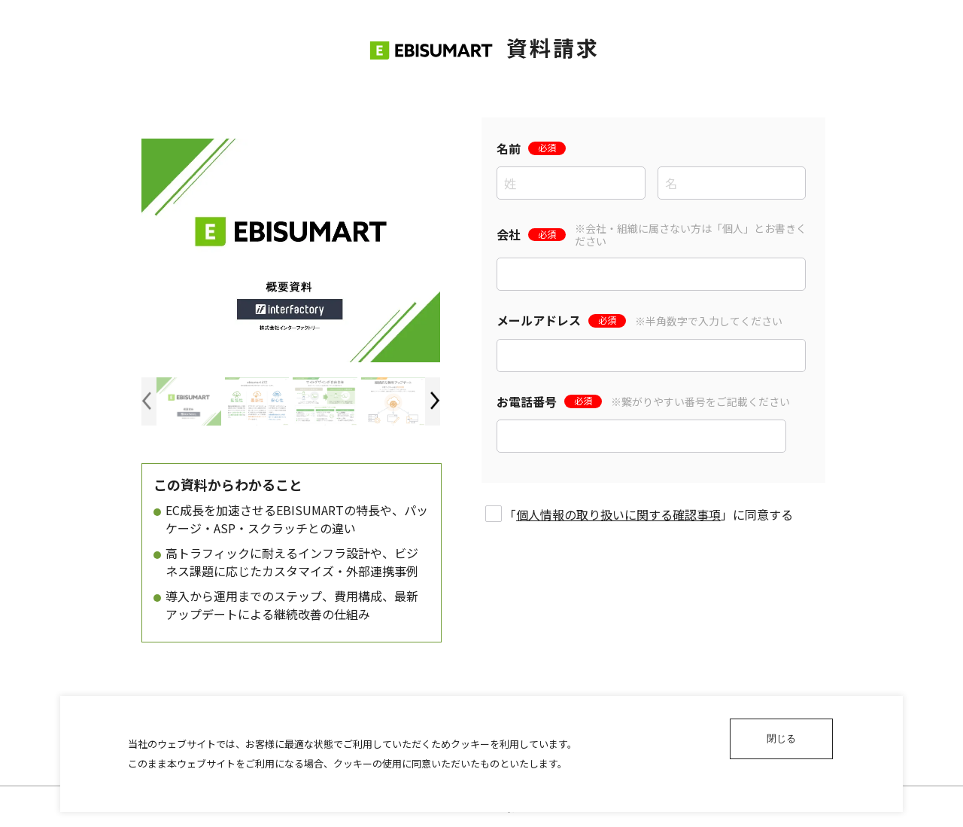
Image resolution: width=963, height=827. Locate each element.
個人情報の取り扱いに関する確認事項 (618, 514)
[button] (435, 401)
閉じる (781, 738)
